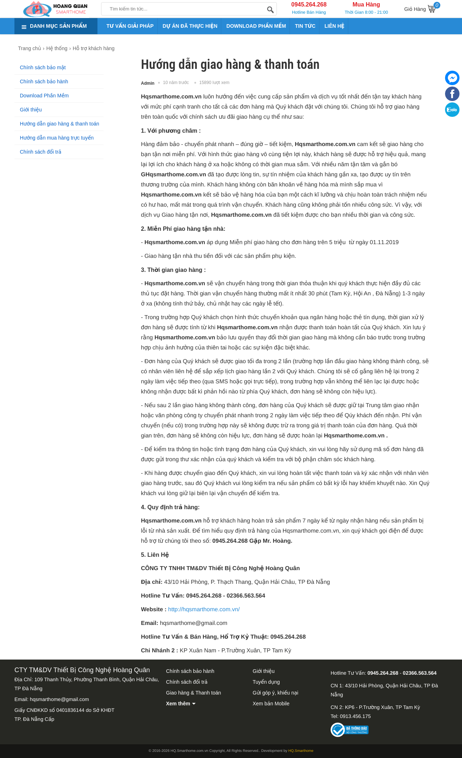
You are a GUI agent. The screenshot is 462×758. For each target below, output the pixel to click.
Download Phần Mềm (44, 95)
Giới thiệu (31, 110)
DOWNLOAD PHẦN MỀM (256, 26)
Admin (147, 83)
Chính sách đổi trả (40, 152)
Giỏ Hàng (422, 8)
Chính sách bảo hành (44, 81)
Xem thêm (178, 703)
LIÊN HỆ (334, 26)
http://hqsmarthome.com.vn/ (204, 610)
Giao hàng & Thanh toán (193, 693)
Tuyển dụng (266, 682)
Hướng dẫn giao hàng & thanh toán (59, 124)
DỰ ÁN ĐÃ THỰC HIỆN (190, 26)
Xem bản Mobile (271, 703)
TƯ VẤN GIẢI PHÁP (130, 26)
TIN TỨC (305, 26)
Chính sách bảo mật (43, 67)
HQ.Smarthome (300, 751)
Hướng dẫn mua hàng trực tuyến (57, 138)
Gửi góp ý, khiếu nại (275, 693)
